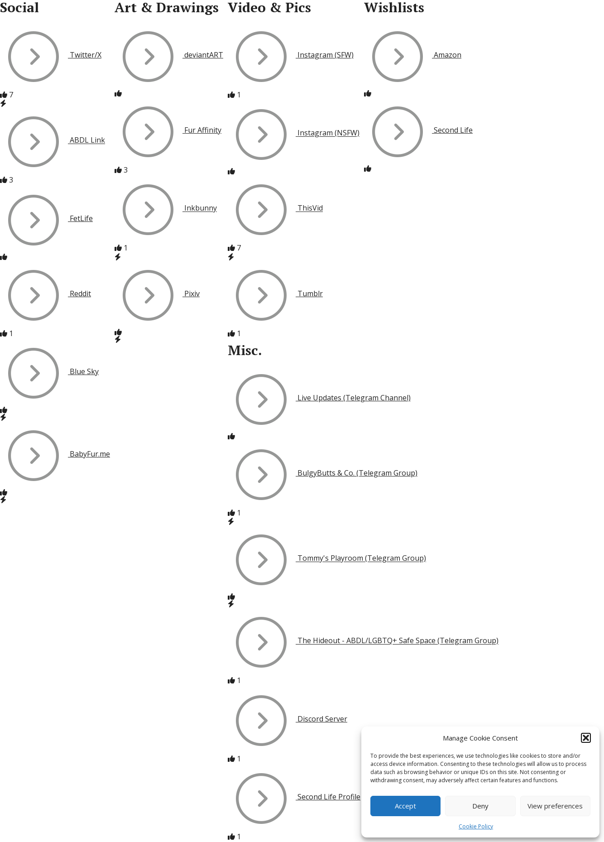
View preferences (555, 805)
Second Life (418, 130)
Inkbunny (166, 208)
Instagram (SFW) (291, 55)
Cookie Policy (476, 826)
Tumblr (275, 293)
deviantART (169, 55)
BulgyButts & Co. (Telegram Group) (322, 473)
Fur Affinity (168, 130)
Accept (405, 805)
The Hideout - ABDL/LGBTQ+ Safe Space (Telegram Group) (363, 641)
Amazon (412, 55)
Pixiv (157, 293)
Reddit (45, 293)
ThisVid (275, 208)
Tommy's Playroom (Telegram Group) (327, 558)
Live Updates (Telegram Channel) (319, 398)
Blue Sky (49, 371)
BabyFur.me (55, 454)
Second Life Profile (294, 797)
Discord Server (287, 719)
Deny (480, 805)
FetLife (46, 218)
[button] (585, 737)
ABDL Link (52, 140)
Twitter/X (50, 55)
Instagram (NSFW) (294, 133)
